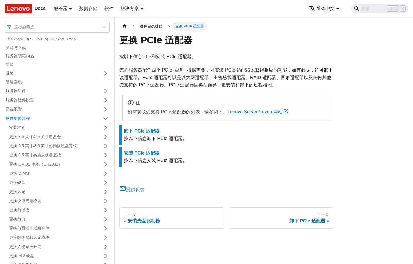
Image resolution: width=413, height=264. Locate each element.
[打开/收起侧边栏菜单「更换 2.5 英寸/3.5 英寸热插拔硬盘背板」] (105, 146)
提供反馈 (132, 189)
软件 (109, 8)
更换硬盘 (17, 182)
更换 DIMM (19, 173)
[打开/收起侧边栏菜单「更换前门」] (105, 219)
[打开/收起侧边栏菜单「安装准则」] (105, 127)
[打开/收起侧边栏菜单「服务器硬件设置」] (105, 100)
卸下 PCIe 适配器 (141, 131)
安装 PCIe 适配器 (141, 153)
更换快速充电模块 (25, 200)
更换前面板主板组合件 (29, 228)
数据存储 (88, 8)
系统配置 (14, 109)
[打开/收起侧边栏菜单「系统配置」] (105, 109)
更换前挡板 (19, 210)
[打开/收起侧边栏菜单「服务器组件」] (105, 91)
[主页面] (124, 26)
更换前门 (17, 219)
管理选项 (14, 82)
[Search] (379, 8)
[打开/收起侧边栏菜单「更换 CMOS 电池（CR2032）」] (105, 164)
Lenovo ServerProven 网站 (257, 111)
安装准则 (17, 127)
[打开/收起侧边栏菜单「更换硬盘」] (105, 182)
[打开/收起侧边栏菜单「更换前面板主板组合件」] (105, 228)
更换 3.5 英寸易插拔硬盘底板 (35, 155)
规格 (10, 73)
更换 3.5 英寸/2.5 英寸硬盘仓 (35, 136)
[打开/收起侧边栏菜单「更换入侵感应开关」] (105, 246)
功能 (10, 64)
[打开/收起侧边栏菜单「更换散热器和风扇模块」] (105, 237)
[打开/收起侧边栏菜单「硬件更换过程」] (105, 118)
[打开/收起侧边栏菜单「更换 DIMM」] (105, 173)
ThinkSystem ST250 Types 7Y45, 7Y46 (41, 39)
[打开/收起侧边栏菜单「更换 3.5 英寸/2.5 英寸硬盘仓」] (105, 136)
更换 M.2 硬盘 (21, 255)
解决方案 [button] (129, 8)
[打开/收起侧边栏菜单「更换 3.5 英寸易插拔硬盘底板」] (105, 155)
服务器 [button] (60, 8)
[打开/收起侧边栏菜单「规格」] (105, 73)
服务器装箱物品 (20, 56)
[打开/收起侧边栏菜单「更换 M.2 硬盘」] (105, 256)
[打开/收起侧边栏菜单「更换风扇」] (105, 191)
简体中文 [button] (322, 8)
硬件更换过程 (18, 118)
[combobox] (14, 27)
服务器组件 (16, 90)
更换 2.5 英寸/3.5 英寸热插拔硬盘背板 (43, 145)
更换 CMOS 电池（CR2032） (35, 164)
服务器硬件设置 (20, 100)
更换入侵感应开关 (25, 246)
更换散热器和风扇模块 (29, 237)
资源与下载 (16, 47)
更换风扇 (17, 191)
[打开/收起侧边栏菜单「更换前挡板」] (105, 210)
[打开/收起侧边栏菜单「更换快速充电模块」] (105, 201)
